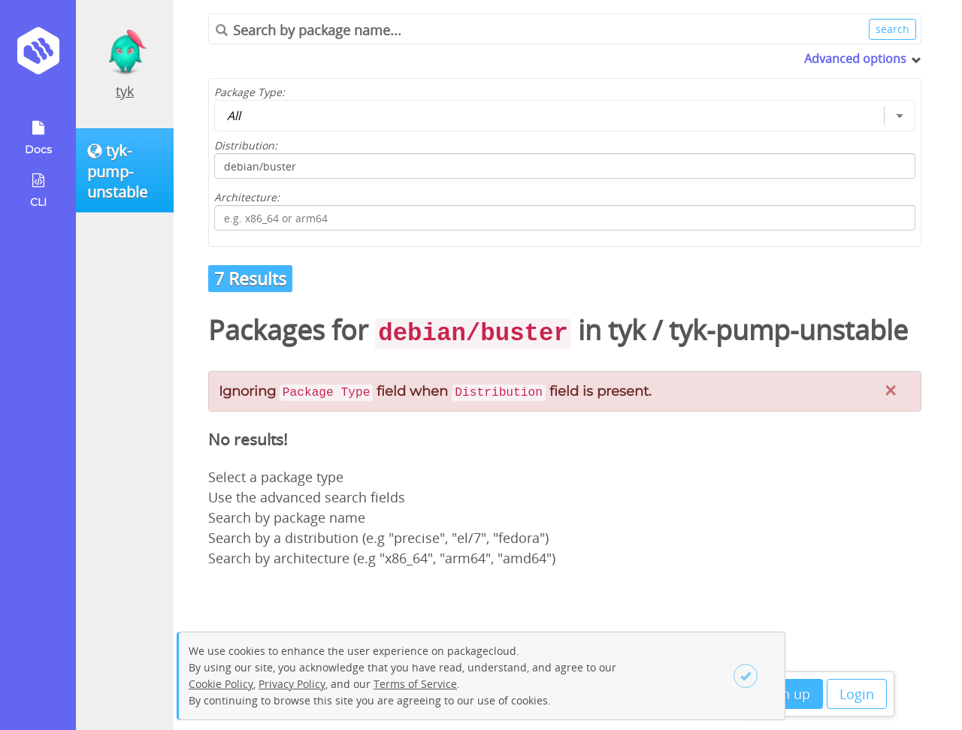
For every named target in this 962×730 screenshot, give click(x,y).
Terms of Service (415, 684)
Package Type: (249, 92)
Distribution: (245, 145)
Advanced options (855, 58)
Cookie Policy (221, 684)
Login (856, 694)
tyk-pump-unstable (788, 330)
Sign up (786, 694)
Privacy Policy (292, 684)
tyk (125, 91)
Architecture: (247, 197)
